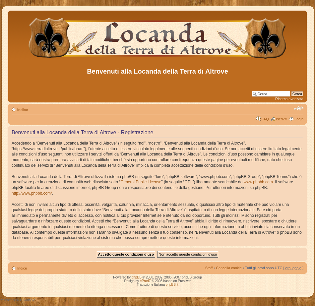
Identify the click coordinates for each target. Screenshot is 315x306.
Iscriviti (281, 119)
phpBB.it (172, 284)
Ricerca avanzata (289, 99)
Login (298, 119)
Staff (209, 268)
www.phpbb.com (258, 182)
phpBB (137, 277)
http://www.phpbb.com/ (32, 193)
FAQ (265, 119)
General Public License (140, 182)
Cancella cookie (229, 268)
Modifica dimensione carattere (298, 108)
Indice (22, 110)
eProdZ (145, 281)
